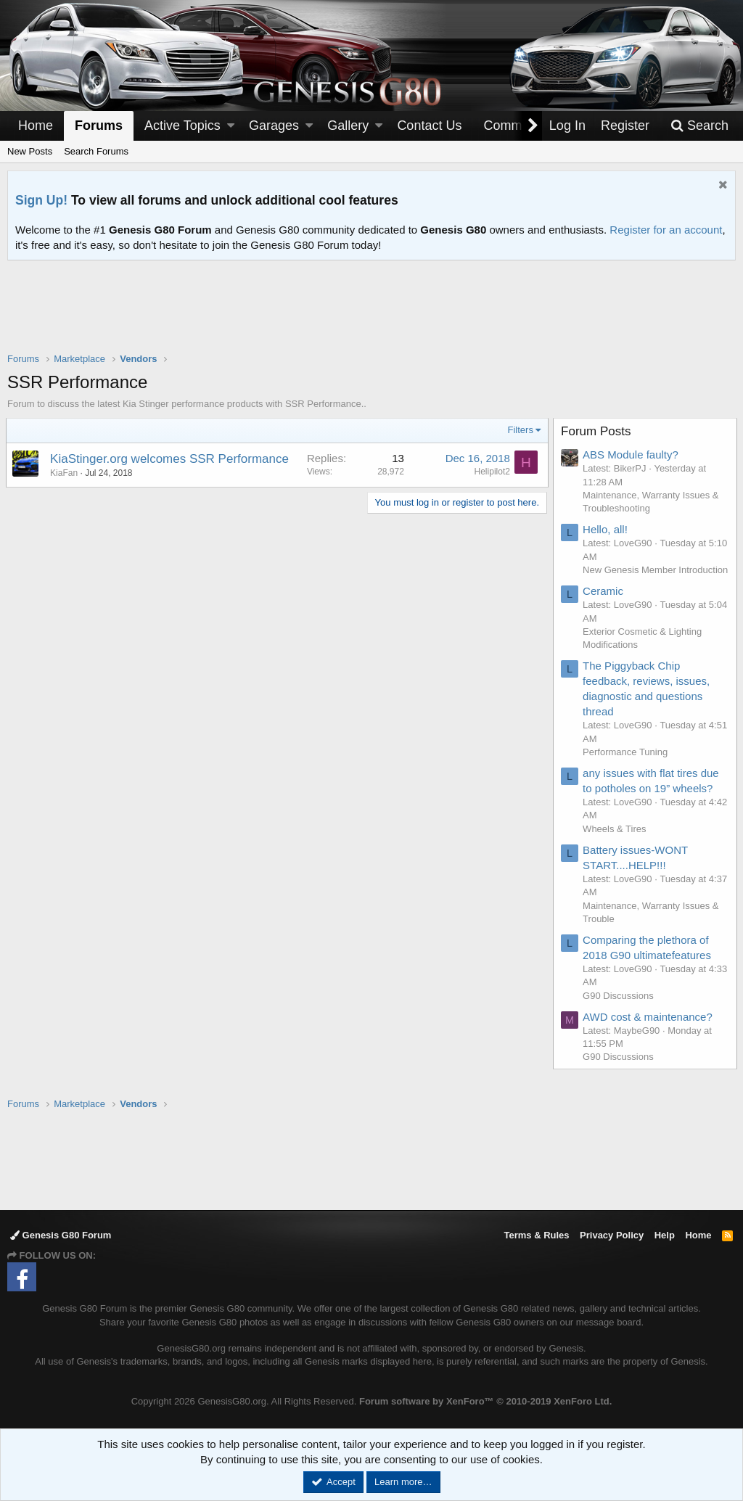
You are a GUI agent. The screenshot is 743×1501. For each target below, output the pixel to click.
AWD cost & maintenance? (649, 1030)
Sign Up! (41, 200)
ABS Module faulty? (632, 454)
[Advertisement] (371, 315)
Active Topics (182, 125)
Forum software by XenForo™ (485, 1401)
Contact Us (429, 125)
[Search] (699, 126)
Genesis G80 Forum (60, 1235)
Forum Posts (597, 431)
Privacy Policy (612, 1235)
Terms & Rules (536, 1235)
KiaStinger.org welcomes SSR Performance (171, 459)
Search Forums (96, 151)
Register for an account (665, 229)
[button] (230, 126)
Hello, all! (606, 529)
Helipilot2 (491, 471)
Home (35, 125)
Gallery (348, 125)
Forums (99, 125)
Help (664, 1235)
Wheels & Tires (615, 841)
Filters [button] (519, 429)
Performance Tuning (626, 765)
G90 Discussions (619, 1008)
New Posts (29, 151)
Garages (274, 125)
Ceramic (604, 605)
